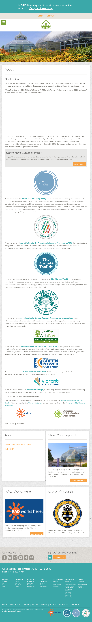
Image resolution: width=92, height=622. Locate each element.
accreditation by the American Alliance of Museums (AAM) (46, 243)
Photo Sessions (56, 586)
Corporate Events (57, 583)
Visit (3, 583)
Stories (3, 586)
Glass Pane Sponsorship (81, 582)
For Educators (30, 586)
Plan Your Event (58, 579)
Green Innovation (43, 580)
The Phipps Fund (82, 584)
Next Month (18, 585)
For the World (43, 586)
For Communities (31, 588)
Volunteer (63, 605)
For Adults (30, 583)
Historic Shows (18, 588)
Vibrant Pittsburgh (35, 389)
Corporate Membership (68, 593)
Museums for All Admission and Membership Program (69, 588)
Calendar (17, 586)
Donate (80, 579)
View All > (80, 587)
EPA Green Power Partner (34, 372)
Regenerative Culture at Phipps (18, 444)
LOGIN (40, 16)
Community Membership (68, 596)
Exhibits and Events (19, 580)
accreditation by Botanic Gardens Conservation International (46, 318)
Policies (53, 605)
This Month (17, 583)
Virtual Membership (70, 584)
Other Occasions (57, 584)
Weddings (55, 581)
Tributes (80, 586)
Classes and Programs (31, 580)
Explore (4, 585)
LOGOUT (50, 16)
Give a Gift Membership (68, 582)
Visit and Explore (5, 580)
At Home (42, 585)
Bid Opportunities (39, 605)
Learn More (78, 164)
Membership (69, 579)
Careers (26, 605)
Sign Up (58, 557)
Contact (75, 605)
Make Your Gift (77, 480)
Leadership (9, 449)
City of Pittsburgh (35, 403)
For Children (30, 585)
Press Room (15, 605)
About (9, 435)
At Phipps (42, 583)
